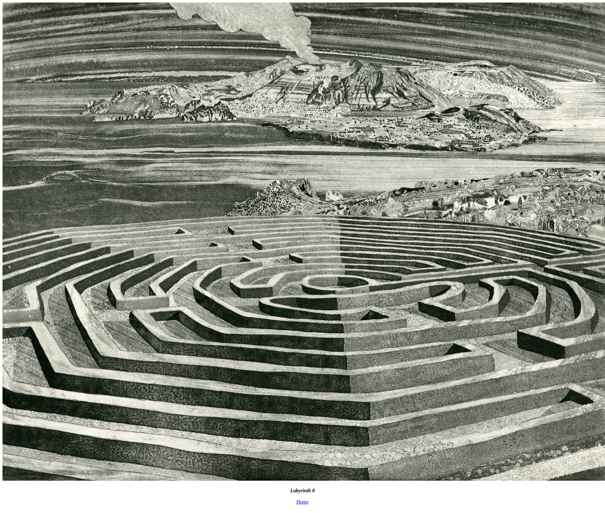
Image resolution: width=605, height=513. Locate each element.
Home (302, 502)
